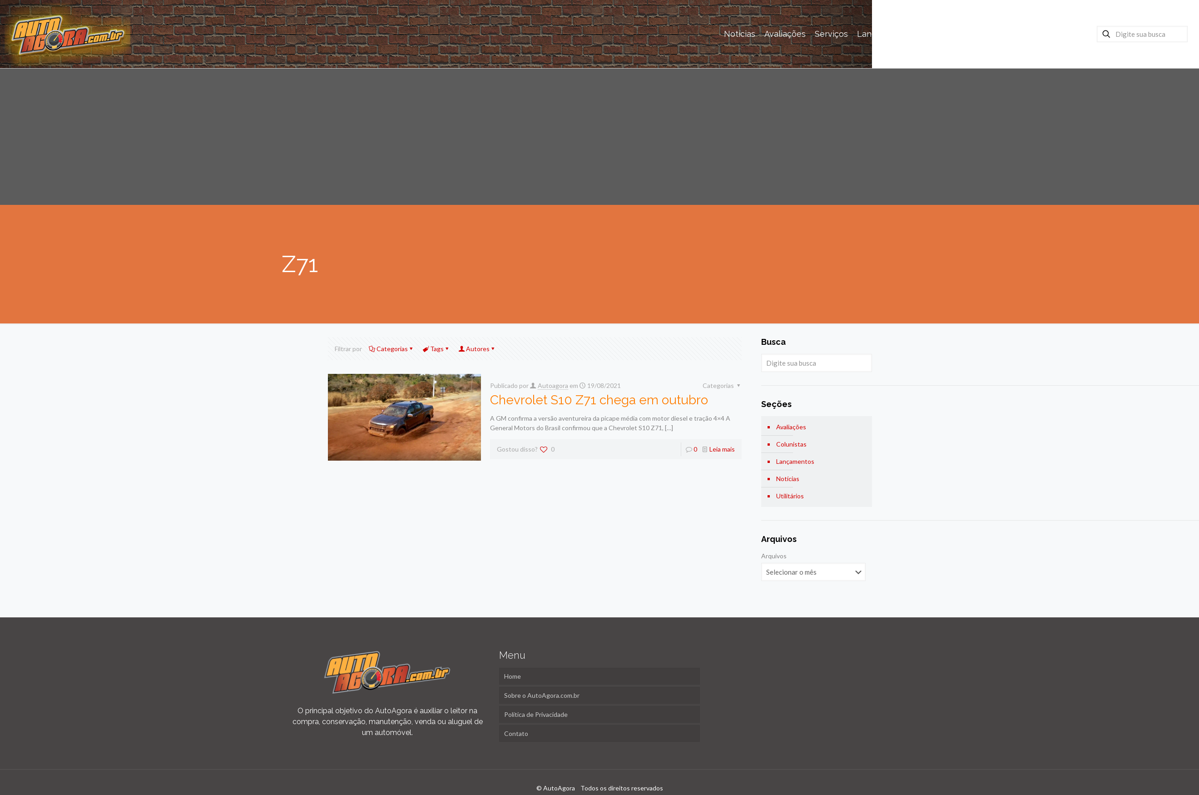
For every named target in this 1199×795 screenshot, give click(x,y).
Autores (477, 349)
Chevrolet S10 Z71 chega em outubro (599, 400)
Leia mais (722, 449)
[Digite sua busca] (1142, 34)
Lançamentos (795, 461)
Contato (516, 733)
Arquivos (774, 556)
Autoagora (553, 385)
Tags (436, 349)
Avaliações (791, 427)
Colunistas (791, 444)
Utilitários (790, 496)
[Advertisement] (599, 136)
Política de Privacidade (536, 714)
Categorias (391, 349)
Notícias (787, 478)
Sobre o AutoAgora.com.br (542, 695)
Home (512, 676)
